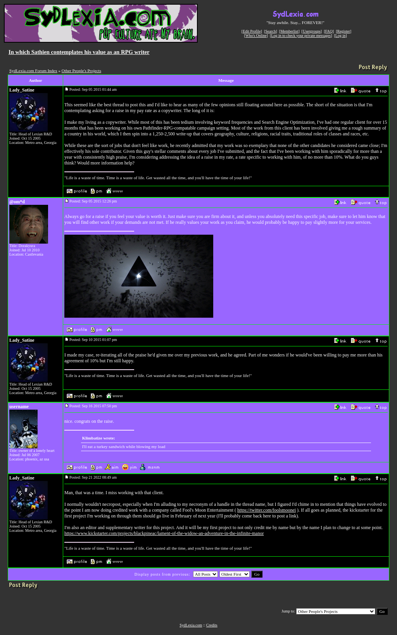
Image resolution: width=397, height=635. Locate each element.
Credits (211, 625)
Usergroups (312, 31)
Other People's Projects (81, 70)
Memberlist (289, 31)
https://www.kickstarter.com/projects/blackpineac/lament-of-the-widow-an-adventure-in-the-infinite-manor (164, 533)
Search (270, 31)
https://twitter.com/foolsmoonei (266, 510)
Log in (340, 35)
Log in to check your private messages (301, 35)
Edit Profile (252, 31)
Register (343, 31)
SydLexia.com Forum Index (33, 70)
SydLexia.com (191, 625)
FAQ (329, 31)
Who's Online (256, 35)
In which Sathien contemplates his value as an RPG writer (79, 52)
